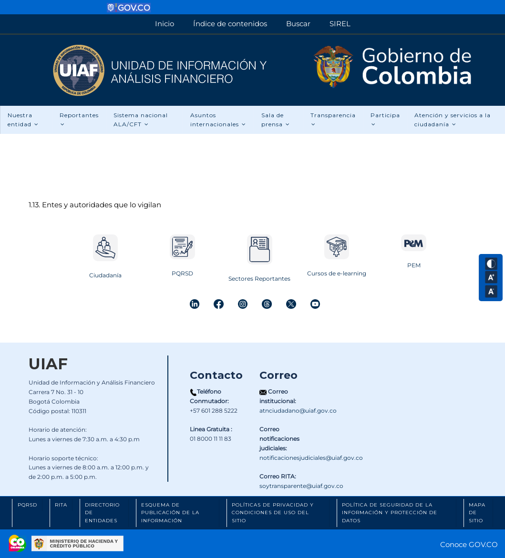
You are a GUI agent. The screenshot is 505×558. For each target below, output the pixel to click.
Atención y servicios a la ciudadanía (453, 120)
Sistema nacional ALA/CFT (140, 120)
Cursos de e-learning (336, 273)
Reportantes (79, 120)
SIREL (340, 23)
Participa (385, 120)
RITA (61, 505)
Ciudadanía (105, 275)
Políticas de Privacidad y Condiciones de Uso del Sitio (273, 513)
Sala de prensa (275, 120)
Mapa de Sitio (477, 513)
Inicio (164, 23)
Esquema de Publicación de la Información (170, 513)
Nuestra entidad (23, 120)
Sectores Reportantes (259, 278)
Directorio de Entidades (102, 513)
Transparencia (333, 120)
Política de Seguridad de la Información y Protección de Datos (389, 513)
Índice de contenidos (230, 23)
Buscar (298, 23)
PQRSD (182, 273)
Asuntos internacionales (218, 120)
